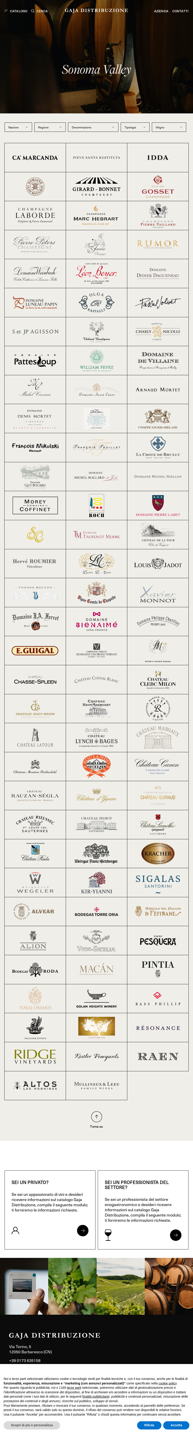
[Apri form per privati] (82, 1230)
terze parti (74, 1387)
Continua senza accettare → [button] (168, 1370)
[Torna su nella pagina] (96, 1116)
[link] (24, 1286)
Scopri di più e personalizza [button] (32, 1425)
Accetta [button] (176, 1425)
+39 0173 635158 (24, 1360)
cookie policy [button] (168, 1383)
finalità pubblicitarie (95, 1396)
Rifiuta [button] (149, 1425)
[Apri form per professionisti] (175, 1235)
